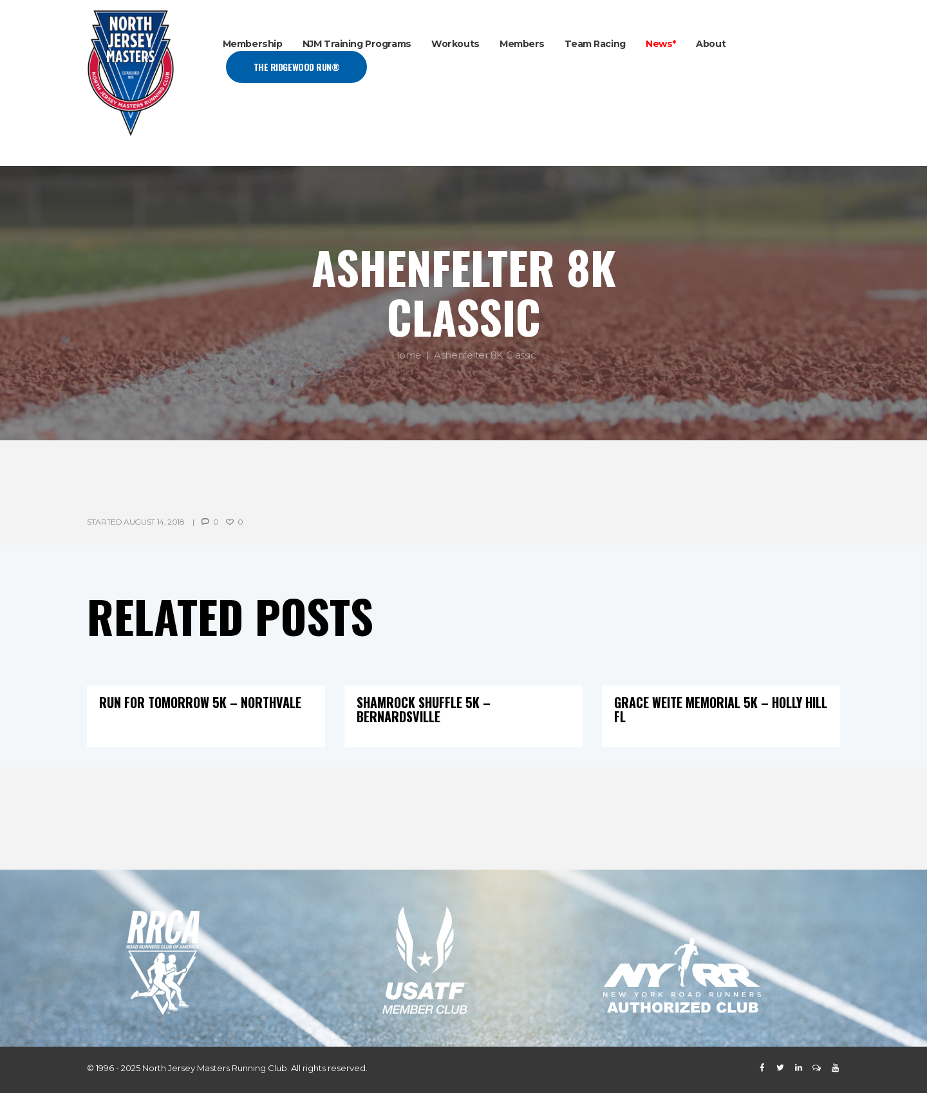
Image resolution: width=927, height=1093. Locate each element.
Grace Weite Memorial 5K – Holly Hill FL (720, 709)
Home (406, 356)
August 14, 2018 (154, 522)
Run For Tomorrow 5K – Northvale (200, 702)
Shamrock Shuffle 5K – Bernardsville (424, 709)
